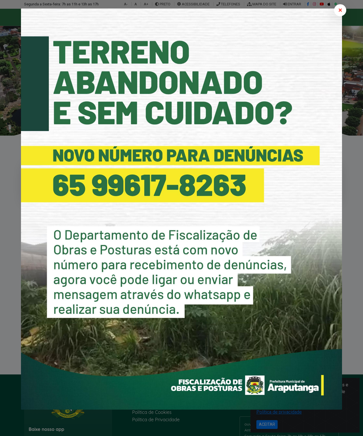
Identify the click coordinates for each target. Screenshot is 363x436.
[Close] (340, 10)
